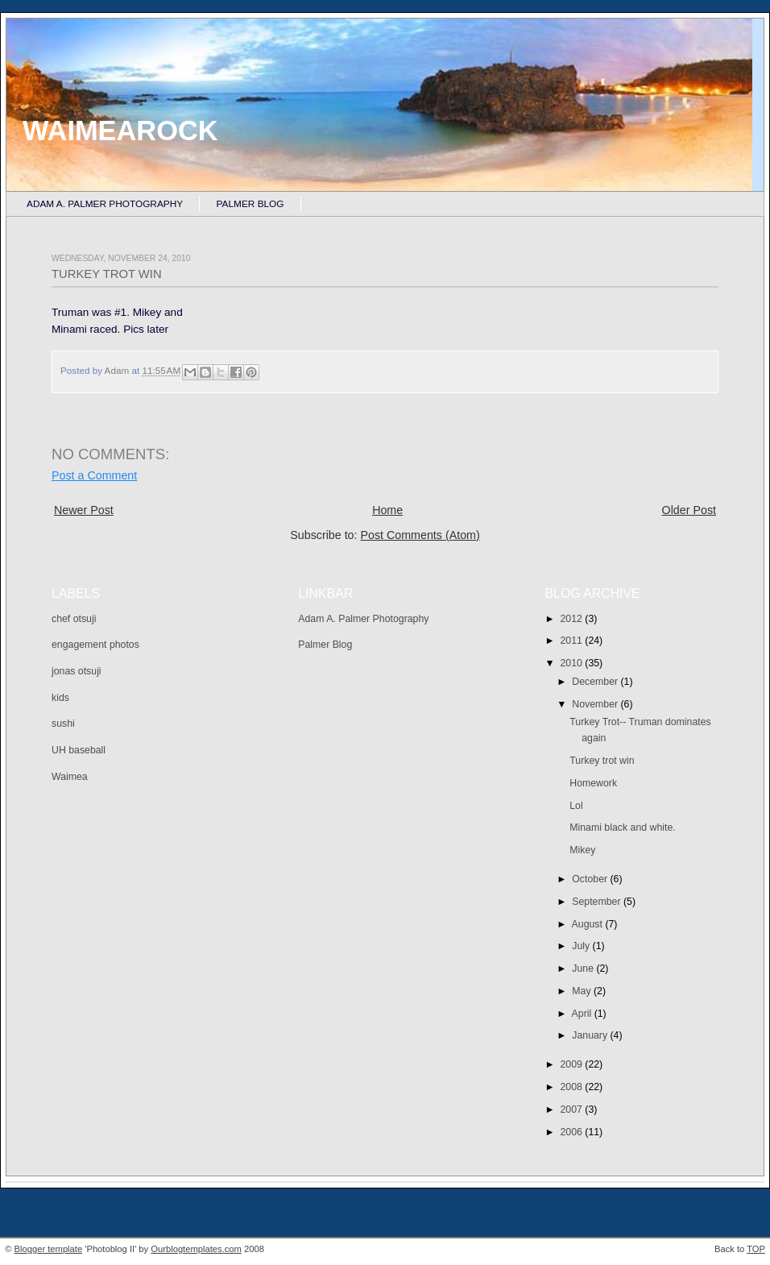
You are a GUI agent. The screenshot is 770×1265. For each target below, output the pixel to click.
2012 (573, 618)
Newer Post (84, 510)
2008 (573, 1087)
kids (60, 697)
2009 (573, 1064)
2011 (573, 640)
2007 (573, 1109)
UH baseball (79, 750)
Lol (575, 805)
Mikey (582, 850)
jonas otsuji (76, 671)
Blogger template (48, 1249)
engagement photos (95, 644)
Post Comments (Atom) (419, 535)
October (591, 879)
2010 (573, 663)
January (591, 1035)
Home (387, 510)
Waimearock (120, 130)
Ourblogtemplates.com (196, 1249)
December (596, 681)
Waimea (70, 776)
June (584, 968)
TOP (756, 1249)
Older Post (689, 510)
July (582, 946)
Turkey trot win (601, 760)
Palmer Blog (250, 203)
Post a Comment (94, 475)
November (596, 704)
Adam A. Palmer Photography (105, 203)
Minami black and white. (622, 827)
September (597, 901)
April (583, 1013)
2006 (573, 1132)
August (589, 924)
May (583, 991)
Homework (593, 783)
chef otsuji (74, 618)
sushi (63, 723)
